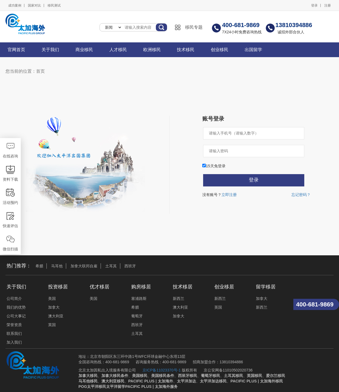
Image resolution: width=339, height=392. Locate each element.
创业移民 (219, 49)
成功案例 (14, 5)
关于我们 (50, 49)
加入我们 (14, 342)
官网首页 (16, 49)
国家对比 (34, 5)
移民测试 (54, 5)
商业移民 (84, 49)
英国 (52, 325)
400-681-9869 (315, 304)
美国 (52, 298)
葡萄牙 (137, 316)
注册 (327, 5)
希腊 (39, 266)
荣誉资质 (14, 325)
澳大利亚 (55, 316)
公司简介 (14, 298)
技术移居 (182, 286)
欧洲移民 (152, 49)
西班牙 (130, 266)
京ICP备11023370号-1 (161, 370)
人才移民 (118, 49)
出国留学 (253, 49)
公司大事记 (16, 316)
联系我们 (14, 333)
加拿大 (54, 307)
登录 (314, 5)
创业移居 (224, 286)
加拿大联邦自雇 (84, 266)
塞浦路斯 (139, 298)
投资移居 (58, 286)
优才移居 (99, 286)
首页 (40, 71)
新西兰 (178, 298)
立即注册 (229, 194)
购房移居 (141, 286)
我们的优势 (16, 307)
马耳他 (57, 266)
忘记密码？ (301, 194)
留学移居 (266, 286)
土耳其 (111, 266)
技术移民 (185, 49)
